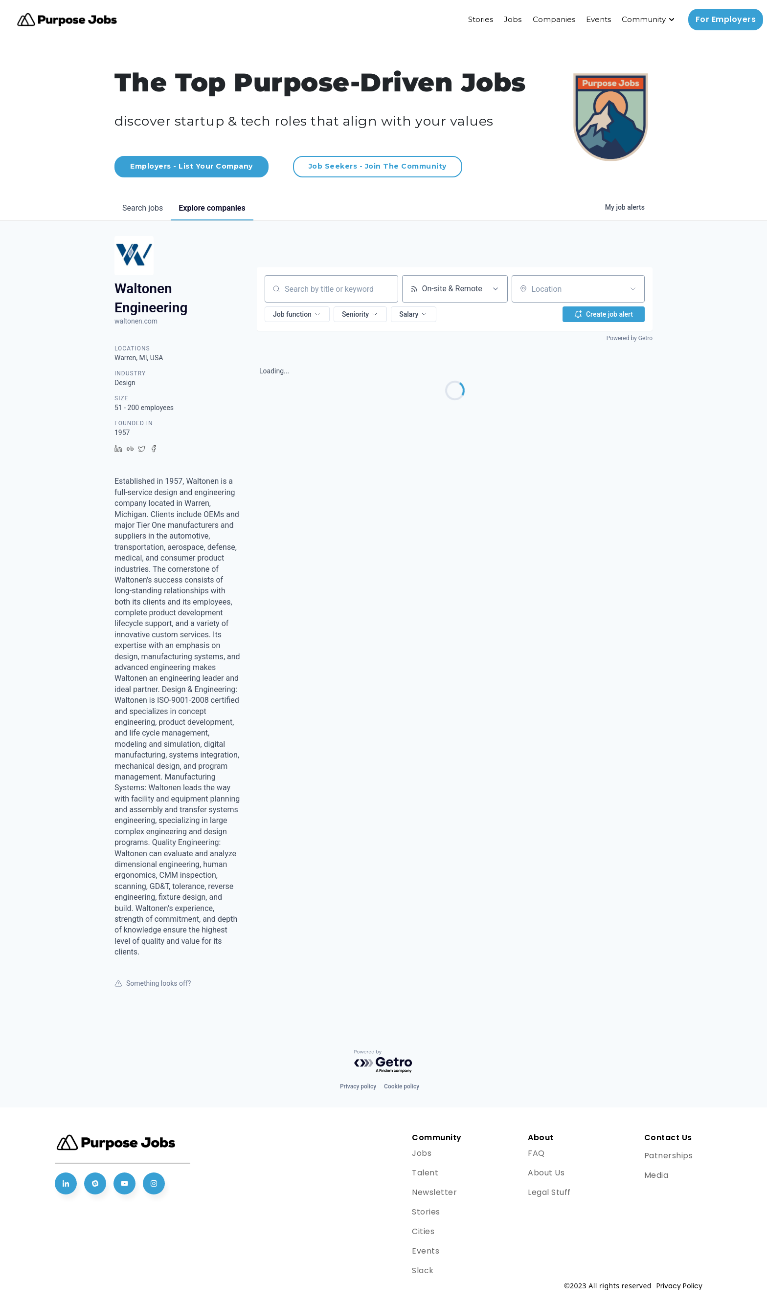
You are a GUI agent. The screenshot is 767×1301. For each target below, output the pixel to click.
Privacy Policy (679, 1286)
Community (644, 19)
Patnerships (668, 1155)
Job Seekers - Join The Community (378, 166)
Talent (425, 1172)
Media (656, 1175)
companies (212, 208)
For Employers (726, 19)
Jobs (512, 19)
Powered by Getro (630, 338)
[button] (297, 314)
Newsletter (434, 1192)
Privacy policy (358, 1086)
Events (598, 19)
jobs (142, 208)
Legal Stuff (549, 1192)
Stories (480, 19)
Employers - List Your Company (191, 166)
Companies (554, 19)
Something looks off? (152, 983)
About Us (546, 1172)
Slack (423, 1270)
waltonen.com (136, 321)
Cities (423, 1231)
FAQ (536, 1153)
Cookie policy (401, 1086)
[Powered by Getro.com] (383, 1062)
